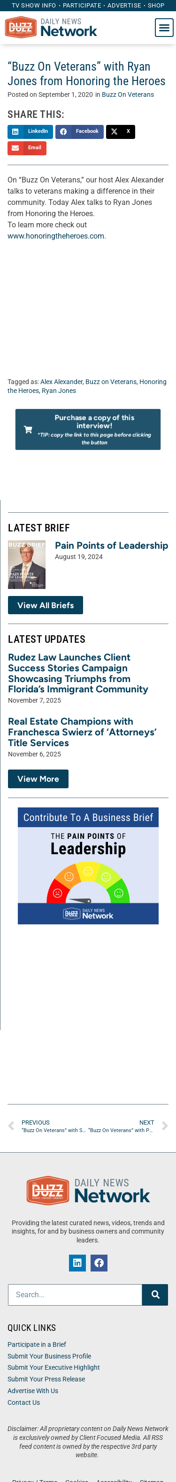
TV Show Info (34, 5)
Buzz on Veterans (111, 382)
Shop (156, 5)
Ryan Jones (59, 391)
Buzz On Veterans (128, 95)
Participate (82, 5)
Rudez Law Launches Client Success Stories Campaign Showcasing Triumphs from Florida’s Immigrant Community (78, 673)
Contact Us (24, 1403)
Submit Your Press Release (46, 1379)
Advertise (124, 5)
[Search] (155, 1295)
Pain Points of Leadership (111, 545)
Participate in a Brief (37, 1345)
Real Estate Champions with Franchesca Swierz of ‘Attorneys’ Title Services (82, 731)
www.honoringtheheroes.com (56, 236)
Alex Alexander (61, 382)
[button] (164, 27)
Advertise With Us (33, 1391)
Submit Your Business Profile (49, 1356)
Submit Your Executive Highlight (54, 1368)
